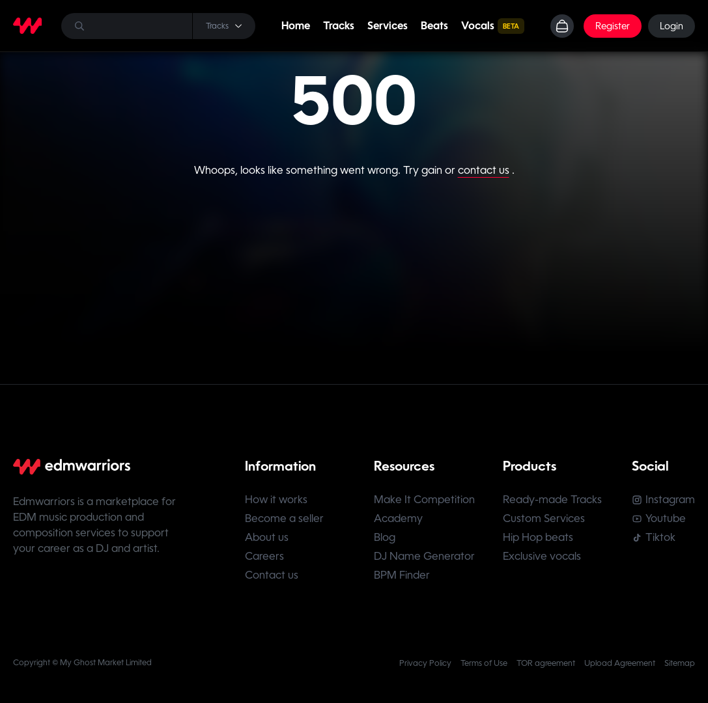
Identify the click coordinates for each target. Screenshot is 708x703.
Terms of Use (483, 663)
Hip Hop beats (538, 537)
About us (267, 537)
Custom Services (544, 518)
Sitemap (679, 663)
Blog (384, 537)
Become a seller (284, 518)
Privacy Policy (425, 663)
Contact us (271, 575)
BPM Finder (402, 575)
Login (671, 26)
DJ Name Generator (424, 556)
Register (612, 26)
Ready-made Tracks (552, 499)
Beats (434, 26)
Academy (398, 518)
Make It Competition (424, 499)
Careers (264, 556)
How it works (276, 499)
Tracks (338, 26)
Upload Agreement (619, 663)
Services (387, 26)
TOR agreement (546, 663)
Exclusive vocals (542, 556)
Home (295, 26)
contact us (483, 170)
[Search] (158, 26)
